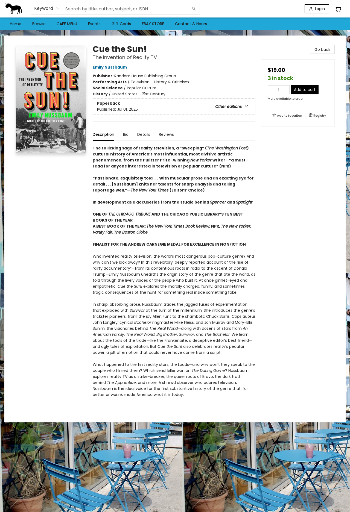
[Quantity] (278, 89)
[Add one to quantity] (285, 90)
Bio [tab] (126, 134)
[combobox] (47, 8)
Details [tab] (143, 134)
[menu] (175, 23)
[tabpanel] (174, 277)
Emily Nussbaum (111, 67)
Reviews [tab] (166, 134)
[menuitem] (15, 23)
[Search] (193, 8)
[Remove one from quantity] (271, 90)
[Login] (317, 8)
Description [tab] (103, 134)
